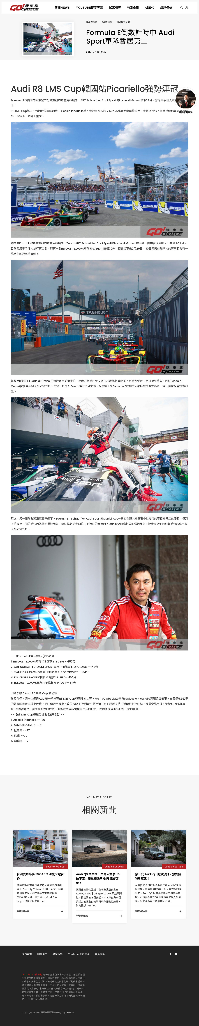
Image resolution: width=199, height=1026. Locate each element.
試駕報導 (115, 7)
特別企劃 (133, 7)
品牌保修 (166, 7)
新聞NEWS (62, 7)
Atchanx (70, 1012)
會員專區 (100, 954)
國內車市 (27, 954)
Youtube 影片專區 (78, 954)
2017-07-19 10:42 (96, 51)
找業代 (149, 7)
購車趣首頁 (91, 22)
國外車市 (42, 954)
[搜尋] (181, 8)
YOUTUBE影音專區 (89, 7)
